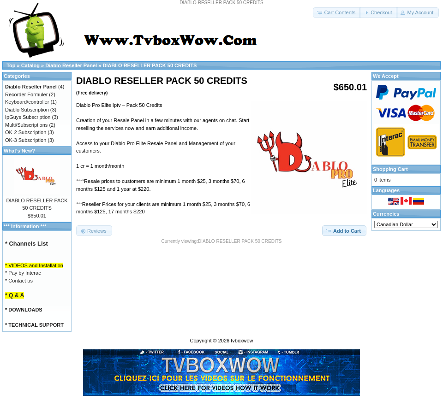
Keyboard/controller (27, 102)
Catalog (30, 65)
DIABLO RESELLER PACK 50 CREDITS (149, 65)
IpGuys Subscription (27, 117)
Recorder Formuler (26, 94)
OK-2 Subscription (25, 132)
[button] (337, 12)
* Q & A (14, 295)
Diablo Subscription (27, 109)
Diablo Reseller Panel (71, 65)
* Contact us (19, 280)
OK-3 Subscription (25, 140)
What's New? (19, 150)
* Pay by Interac (23, 273)
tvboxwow (242, 340)
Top (10, 65)
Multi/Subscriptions (26, 125)
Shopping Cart (390, 169)
